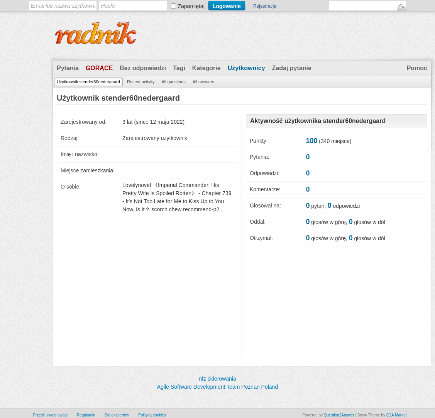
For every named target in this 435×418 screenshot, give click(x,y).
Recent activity (141, 81)
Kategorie (206, 68)
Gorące (99, 68)
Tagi (179, 68)
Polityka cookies (152, 415)
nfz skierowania (217, 379)
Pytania (68, 68)
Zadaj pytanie (291, 68)
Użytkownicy (246, 68)
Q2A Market (396, 415)
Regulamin (86, 415)
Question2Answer (339, 415)
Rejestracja (264, 6)
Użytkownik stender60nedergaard (88, 81)
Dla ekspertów (117, 415)
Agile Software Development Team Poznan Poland (217, 387)
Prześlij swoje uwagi (50, 415)
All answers (203, 81)
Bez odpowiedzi (143, 68)
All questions (173, 81)
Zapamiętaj (191, 6)
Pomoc (417, 68)
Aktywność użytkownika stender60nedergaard (318, 121)
